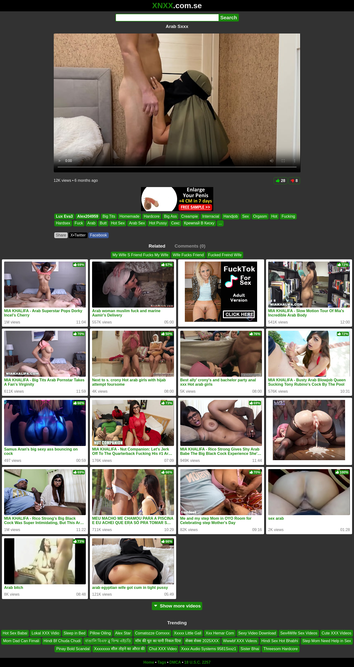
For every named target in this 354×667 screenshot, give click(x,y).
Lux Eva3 (64, 216)
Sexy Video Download (257, 633)
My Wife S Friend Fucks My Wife (140, 255)
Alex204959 (87, 216)
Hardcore (152, 216)
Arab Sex (137, 223)
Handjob (230, 216)
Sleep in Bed (75, 633)
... (220, 223)
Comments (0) (189, 246)
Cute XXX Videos (336, 633)
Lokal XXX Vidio (45, 633)
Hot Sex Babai (15, 633)
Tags (161, 662)
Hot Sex (118, 223)
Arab (91, 223)
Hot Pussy (158, 223)
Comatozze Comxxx (152, 633)
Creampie (189, 216)
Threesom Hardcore (280, 649)
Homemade (129, 216)
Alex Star (123, 633)
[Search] (167, 17)
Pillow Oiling (100, 633)
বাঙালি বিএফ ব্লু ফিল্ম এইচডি (108, 641)
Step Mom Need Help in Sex (326, 641)
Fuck (78, 223)
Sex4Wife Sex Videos (298, 633)
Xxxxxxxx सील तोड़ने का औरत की (119, 649)
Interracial (210, 216)
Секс (175, 223)
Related (157, 246)
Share (61, 235)
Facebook (98, 235)
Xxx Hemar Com (220, 633)
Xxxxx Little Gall (187, 633)
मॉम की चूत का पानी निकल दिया (158, 641)
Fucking (288, 216)
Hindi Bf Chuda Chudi (62, 641)
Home (148, 662)
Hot (274, 216)
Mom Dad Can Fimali (21, 641)
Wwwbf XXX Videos (240, 641)
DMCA (175, 662)
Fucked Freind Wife (225, 255)
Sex (245, 216)
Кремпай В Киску (199, 223)
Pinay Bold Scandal (73, 649)
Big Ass (170, 216)
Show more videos (177, 605)
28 (280, 181)
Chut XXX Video (163, 649)
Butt (103, 223)
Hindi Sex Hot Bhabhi (279, 641)
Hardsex (63, 223)
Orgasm (260, 216)
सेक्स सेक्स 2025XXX (202, 641)
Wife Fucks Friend (188, 255)
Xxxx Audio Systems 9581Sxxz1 (208, 649)
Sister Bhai (249, 649)
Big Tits (108, 216)
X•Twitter (78, 235)
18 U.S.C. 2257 (197, 662)
